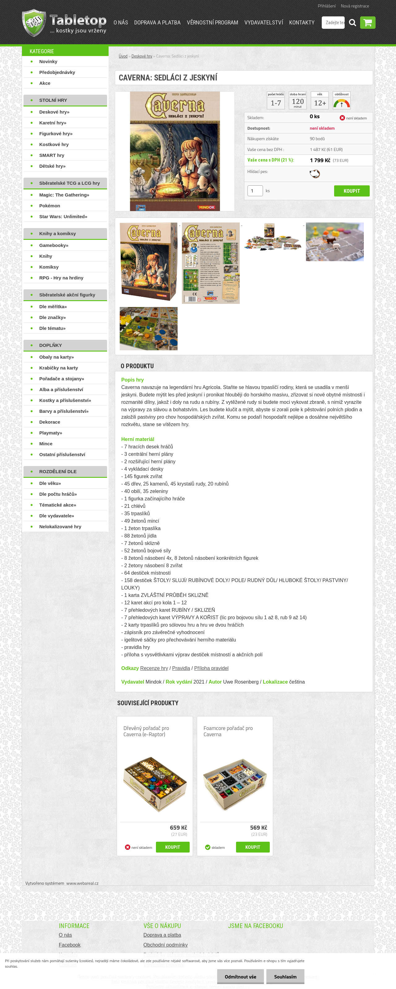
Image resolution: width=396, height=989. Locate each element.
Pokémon (49, 205)
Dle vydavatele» (56, 515)
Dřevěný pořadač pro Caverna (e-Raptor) (146, 731)
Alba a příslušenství (61, 389)
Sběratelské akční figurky (67, 294)
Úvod (123, 56)
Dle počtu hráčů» (58, 494)
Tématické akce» (57, 504)
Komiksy (49, 267)
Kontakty (302, 22)
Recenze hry (154, 668)
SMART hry (51, 155)
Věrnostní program (212, 22)
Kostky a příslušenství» (65, 400)
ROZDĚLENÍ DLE (58, 471)
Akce (44, 83)
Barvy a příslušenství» (63, 411)
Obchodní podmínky (166, 945)
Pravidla (181, 668)
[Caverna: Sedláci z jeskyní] (175, 94)
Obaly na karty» (56, 357)
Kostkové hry (54, 144)
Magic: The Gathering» (64, 194)
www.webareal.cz (83, 883)
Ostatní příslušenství (62, 454)
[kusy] (255, 190)
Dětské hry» (52, 166)
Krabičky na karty (58, 367)
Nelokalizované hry (60, 526)
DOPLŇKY (50, 345)
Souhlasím (285, 976)
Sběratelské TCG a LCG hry (69, 183)
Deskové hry (141, 56)
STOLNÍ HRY (53, 100)
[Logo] (64, 22)
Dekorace (49, 422)
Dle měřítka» (53, 306)
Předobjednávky (57, 72)
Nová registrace (355, 5)
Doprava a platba (157, 22)
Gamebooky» (53, 245)
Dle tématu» (52, 328)
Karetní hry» (53, 122)
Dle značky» (52, 317)
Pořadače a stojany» (61, 378)
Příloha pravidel (211, 668)
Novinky (48, 61)
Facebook (69, 945)
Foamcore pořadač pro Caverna (228, 731)
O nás (121, 22)
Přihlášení (327, 5)
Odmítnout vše (240, 976)
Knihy (45, 256)
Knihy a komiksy (57, 233)
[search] (352, 23)
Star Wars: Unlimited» (63, 216)
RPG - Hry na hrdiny (61, 277)
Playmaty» (50, 432)
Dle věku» (50, 483)
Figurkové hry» (56, 133)
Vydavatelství (263, 22)
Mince (46, 443)
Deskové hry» (54, 111)
